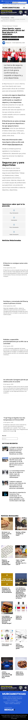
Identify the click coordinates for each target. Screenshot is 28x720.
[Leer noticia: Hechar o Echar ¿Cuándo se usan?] (21, 523)
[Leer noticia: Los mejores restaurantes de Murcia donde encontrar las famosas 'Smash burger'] (7, 607)
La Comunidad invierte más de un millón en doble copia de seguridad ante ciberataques (17, 474)
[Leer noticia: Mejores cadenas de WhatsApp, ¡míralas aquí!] (7, 551)
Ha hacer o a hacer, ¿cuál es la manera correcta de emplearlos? (6, 535)
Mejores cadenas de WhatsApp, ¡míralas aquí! (6, 562)
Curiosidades (14, 700)
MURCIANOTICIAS (11, 8)
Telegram (18, 702)
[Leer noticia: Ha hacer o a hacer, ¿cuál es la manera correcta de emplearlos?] (7, 523)
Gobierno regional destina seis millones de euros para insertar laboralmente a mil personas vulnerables (17, 485)
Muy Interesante (14, 211)
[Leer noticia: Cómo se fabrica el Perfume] (21, 607)
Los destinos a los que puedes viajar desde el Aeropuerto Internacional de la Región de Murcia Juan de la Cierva (21, 593)
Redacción (8, 42)
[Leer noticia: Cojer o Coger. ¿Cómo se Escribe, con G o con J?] (21, 551)
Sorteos (7, 2)
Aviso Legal (10, 717)
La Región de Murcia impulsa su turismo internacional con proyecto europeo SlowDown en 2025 (16, 451)
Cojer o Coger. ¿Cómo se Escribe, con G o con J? (21, 562)
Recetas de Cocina (17, 697)
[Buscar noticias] (10, 2)
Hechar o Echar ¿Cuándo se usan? (21, 533)
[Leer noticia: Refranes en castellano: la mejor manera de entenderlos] (7, 579)
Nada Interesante (14, 232)
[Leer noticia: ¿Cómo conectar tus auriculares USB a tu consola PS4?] (7, 663)
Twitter (11, 703)
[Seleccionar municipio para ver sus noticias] (19, 2)
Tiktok (6, 703)
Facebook (6, 702)
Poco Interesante (14, 225)
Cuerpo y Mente (7, 697)
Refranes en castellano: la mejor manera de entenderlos (7, 590)
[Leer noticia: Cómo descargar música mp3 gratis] (21, 635)
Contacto (16, 717)
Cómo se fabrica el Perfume (19, 617)
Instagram (12, 702)
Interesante (14, 218)
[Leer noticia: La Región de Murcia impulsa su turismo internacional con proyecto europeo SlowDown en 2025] (5, 449)
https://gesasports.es (14, 144)
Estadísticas (17, 703)
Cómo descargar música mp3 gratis (20, 646)
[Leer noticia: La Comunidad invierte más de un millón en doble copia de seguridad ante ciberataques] (5, 472)
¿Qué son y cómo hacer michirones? (20, 673)
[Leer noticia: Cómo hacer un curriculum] (7, 635)
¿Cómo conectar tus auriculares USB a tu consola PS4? (7, 674)
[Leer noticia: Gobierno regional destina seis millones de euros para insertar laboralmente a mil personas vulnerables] (5, 483)
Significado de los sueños (9, 698)
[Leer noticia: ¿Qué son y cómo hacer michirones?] (21, 663)
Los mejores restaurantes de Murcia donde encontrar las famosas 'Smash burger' (7, 619)
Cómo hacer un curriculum (7, 644)
